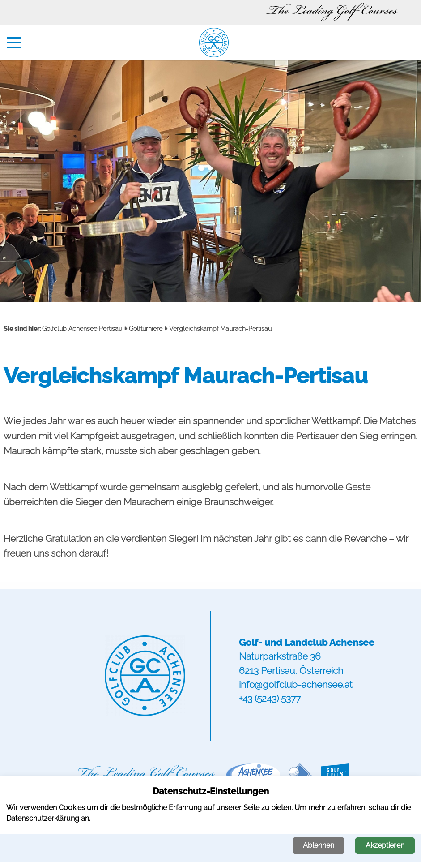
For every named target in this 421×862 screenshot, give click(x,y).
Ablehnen (318, 845)
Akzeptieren (385, 845)
